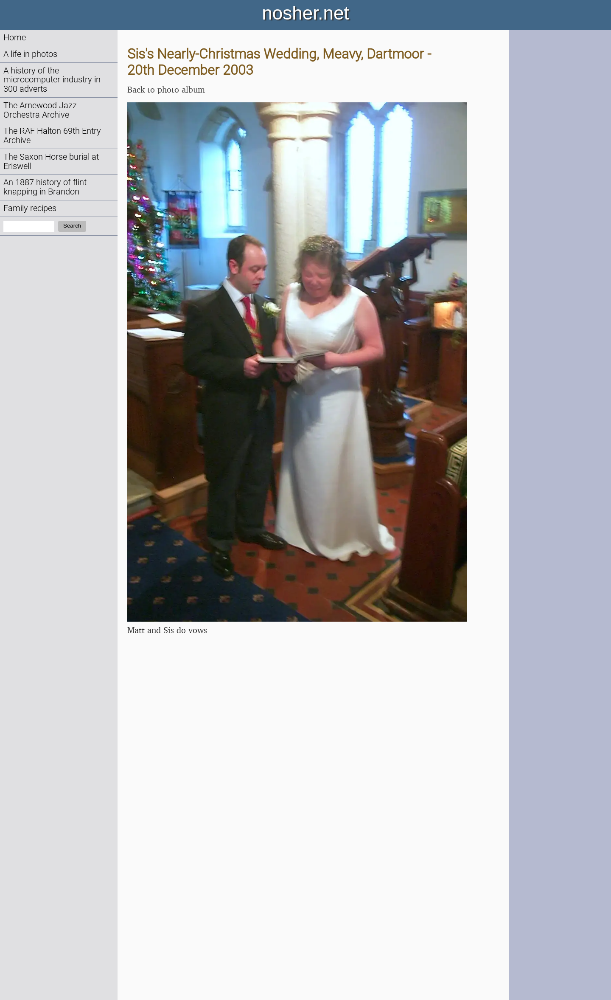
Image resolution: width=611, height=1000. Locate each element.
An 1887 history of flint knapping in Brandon (45, 187)
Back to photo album (166, 89)
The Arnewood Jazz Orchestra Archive (40, 110)
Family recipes (29, 208)
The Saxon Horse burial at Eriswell (51, 161)
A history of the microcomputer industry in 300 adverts (52, 80)
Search (72, 226)
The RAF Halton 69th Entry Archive (52, 135)
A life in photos (30, 54)
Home (14, 37)
